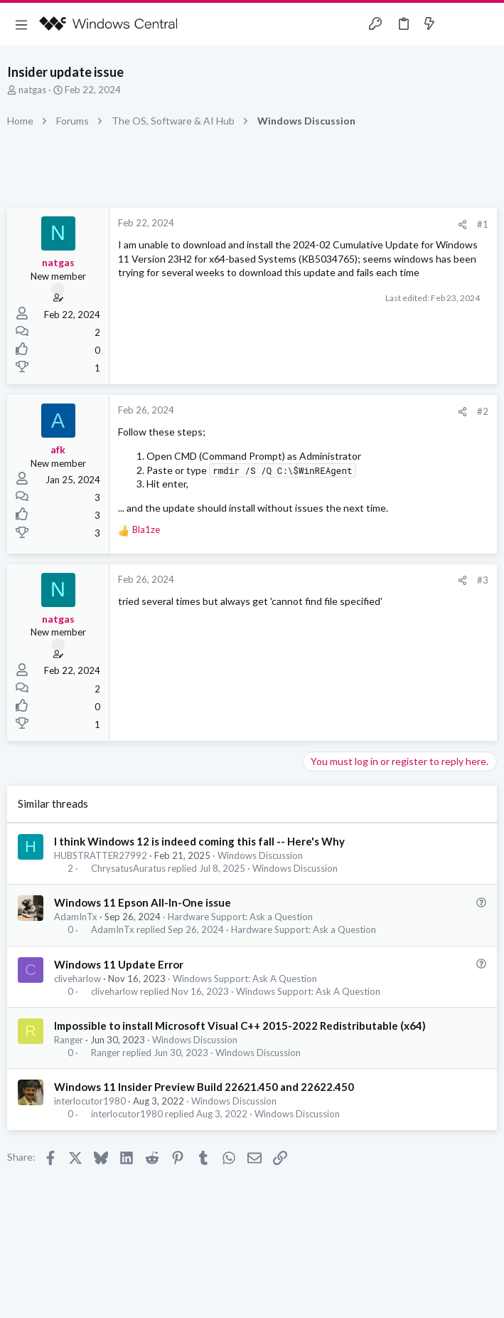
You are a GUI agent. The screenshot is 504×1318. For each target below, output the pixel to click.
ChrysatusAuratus (128, 868)
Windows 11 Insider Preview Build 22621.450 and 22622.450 (204, 1086)
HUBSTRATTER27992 (100, 855)
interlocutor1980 (90, 1101)
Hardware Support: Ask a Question (240, 916)
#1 (482, 224)
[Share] (462, 224)
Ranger (68, 1039)
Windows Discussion (260, 855)
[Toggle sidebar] (457, 24)
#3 (482, 580)
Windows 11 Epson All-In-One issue (142, 902)
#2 (482, 411)
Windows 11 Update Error (118, 964)
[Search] (485, 24)
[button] (21, 24)
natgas (32, 89)
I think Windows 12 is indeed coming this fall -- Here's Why (199, 841)
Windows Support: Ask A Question (245, 978)
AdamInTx (75, 916)
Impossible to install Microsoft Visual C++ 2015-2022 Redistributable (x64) (240, 1025)
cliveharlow (77, 978)
